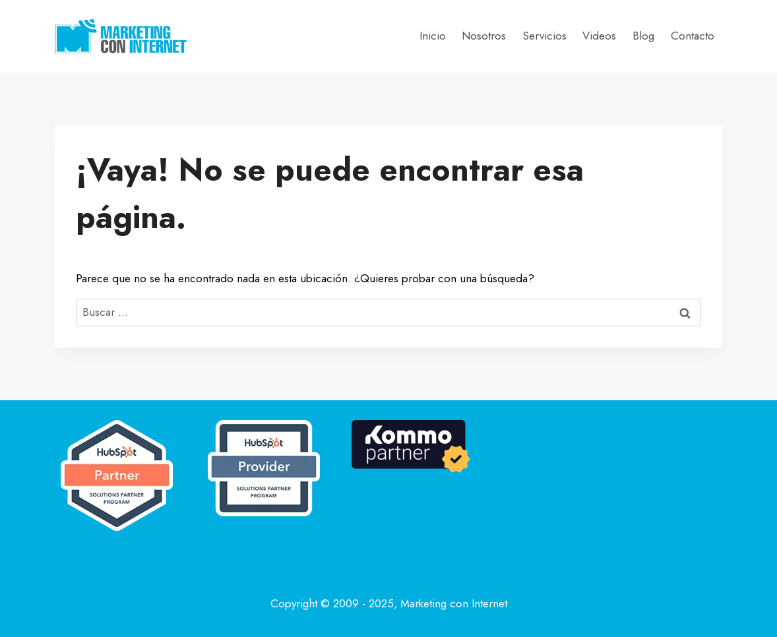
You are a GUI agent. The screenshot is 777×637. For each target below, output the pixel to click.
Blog (643, 36)
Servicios (544, 36)
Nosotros (484, 36)
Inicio (433, 36)
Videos (599, 36)
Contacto (692, 36)
